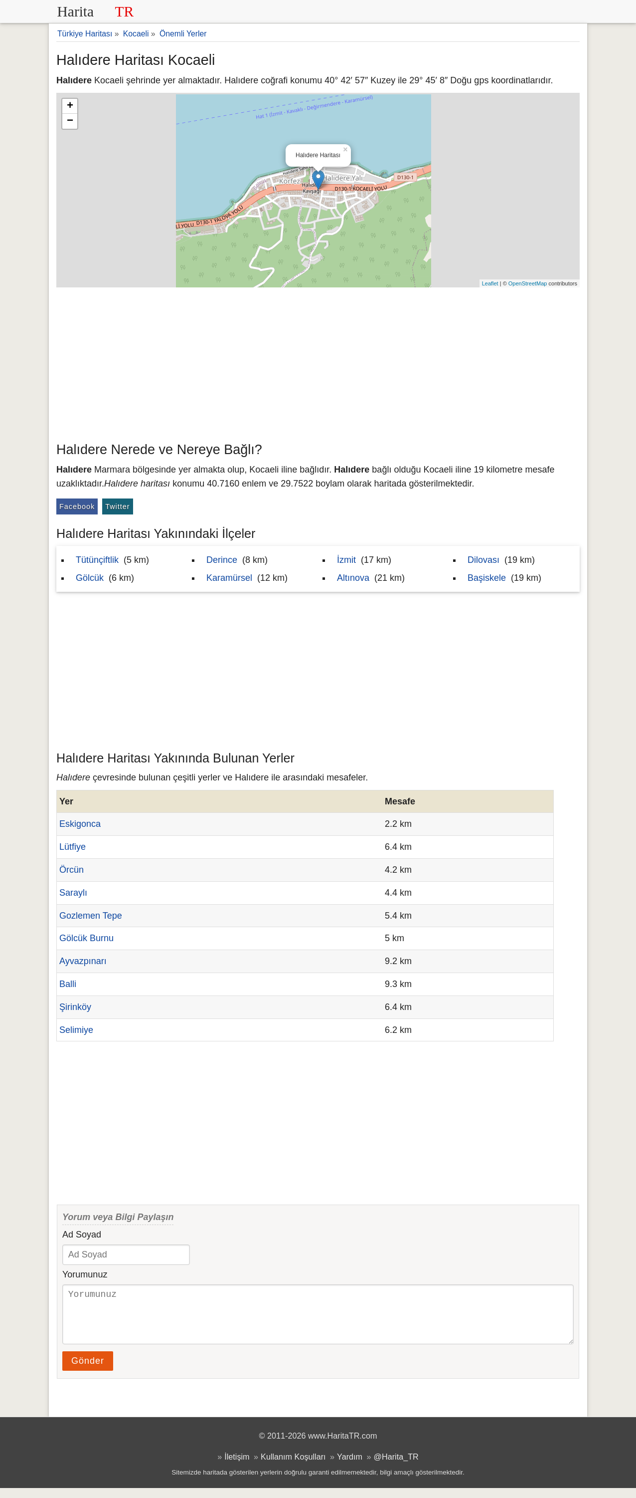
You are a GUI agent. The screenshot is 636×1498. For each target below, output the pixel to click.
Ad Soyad (81, 1235)
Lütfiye (72, 847)
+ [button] (70, 106)
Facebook (77, 506)
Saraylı (73, 893)
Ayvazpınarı (83, 961)
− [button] (70, 121)
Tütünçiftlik (97, 560)
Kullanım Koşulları (293, 1466)
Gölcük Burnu (86, 938)
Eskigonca (80, 824)
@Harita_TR (396, 1466)
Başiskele (487, 578)
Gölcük (90, 578)
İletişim (236, 1466)
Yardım (349, 1466)
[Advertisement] (318, 362)
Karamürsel (229, 578)
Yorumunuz (84, 1274)
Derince (221, 560)
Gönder (87, 1371)
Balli (67, 984)
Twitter (117, 506)
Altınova (353, 578)
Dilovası (483, 560)
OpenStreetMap (527, 283)
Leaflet (490, 283)
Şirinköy (75, 1007)
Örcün (71, 870)
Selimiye (76, 1030)
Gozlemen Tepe (90, 916)
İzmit (346, 560)
